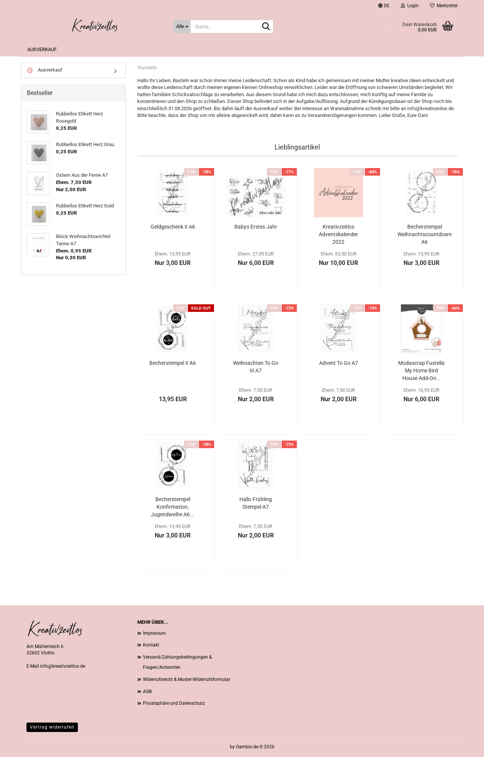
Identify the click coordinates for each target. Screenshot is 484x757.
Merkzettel (444, 5)
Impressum (154, 633)
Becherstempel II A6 (172, 363)
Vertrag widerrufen (52, 727)
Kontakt (151, 645)
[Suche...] (182, 26)
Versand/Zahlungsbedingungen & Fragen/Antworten (177, 662)
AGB (147, 691)
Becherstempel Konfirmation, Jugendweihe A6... (172, 506)
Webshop (219, 746)
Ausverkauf (42, 49)
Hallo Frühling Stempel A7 (255, 503)
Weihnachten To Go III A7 (255, 367)
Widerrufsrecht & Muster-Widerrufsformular (186, 679)
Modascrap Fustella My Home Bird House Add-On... (421, 370)
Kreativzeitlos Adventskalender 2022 (338, 234)
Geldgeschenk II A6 (172, 227)
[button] (383, 5)
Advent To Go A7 (338, 363)
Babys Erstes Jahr (255, 227)
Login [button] (410, 5)
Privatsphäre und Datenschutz (174, 703)
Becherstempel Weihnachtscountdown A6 (424, 234)
